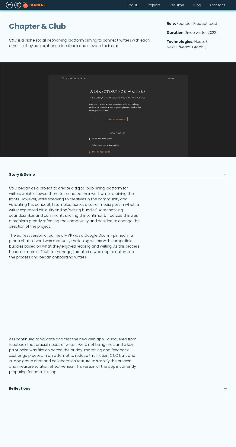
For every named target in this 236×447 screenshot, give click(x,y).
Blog (197, 5)
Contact (217, 5)
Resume (177, 5)
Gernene (34, 5)
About (131, 5)
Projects (153, 5)
